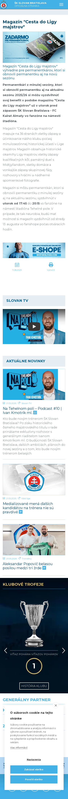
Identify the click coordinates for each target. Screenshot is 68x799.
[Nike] (34, 680)
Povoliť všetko (34, 779)
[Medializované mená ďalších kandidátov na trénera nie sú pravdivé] (34, 479)
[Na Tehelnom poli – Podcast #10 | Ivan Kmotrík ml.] (34, 384)
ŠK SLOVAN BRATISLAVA (30, 4)
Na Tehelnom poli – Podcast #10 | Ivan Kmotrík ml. (32, 411)
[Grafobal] (17, 696)
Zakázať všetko (33, 769)
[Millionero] (51, 696)
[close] (56, 705)
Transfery (27, 558)
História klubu (34, 655)
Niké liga (25, 498)
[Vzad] (5, 630)
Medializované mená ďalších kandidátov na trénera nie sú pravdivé (28, 508)
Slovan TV (26, 403)
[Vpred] (62, 630)
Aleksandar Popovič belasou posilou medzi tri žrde (28, 566)
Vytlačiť (51, 270)
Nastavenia (34, 759)
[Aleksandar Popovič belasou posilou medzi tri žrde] (34, 540)
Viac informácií (18, 747)
